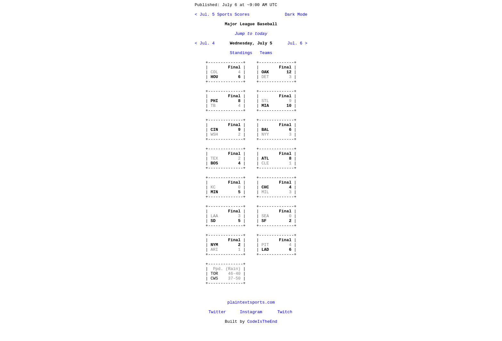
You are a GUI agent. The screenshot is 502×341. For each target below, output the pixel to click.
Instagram (251, 312)
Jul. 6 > (297, 43)
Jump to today (251, 33)
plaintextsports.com (251, 302)
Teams (266, 53)
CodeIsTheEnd (262, 321)
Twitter (217, 312)
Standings (241, 53)
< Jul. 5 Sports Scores (222, 14)
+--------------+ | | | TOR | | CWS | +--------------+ (226, 274)
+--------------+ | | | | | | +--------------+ (226, 72)
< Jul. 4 (205, 43)
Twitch (284, 312)
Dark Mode (294, 14)
